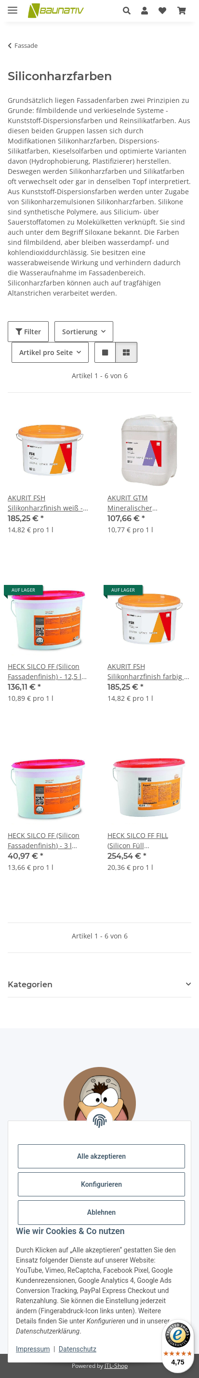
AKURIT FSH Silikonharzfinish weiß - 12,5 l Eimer (45, 503)
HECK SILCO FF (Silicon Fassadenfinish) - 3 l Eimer (44, 841)
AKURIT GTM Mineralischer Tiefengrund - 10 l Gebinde (136, 503)
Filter (28, 331)
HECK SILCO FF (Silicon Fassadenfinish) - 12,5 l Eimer (44, 672)
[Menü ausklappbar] (12, 6)
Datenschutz (77, 1349)
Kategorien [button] (30, 984)
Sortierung (79, 331)
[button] (127, 10)
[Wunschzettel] (162, 10)
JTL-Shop (116, 1366)
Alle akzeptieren (101, 1156)
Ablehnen (101, 1212)
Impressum (33, 1349)
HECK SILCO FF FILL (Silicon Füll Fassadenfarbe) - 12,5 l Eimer (144, 841)
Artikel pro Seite (46, 352)
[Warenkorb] (181, 10)
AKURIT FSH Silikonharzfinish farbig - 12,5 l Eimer (146, 672)
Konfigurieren (101, 1184)
